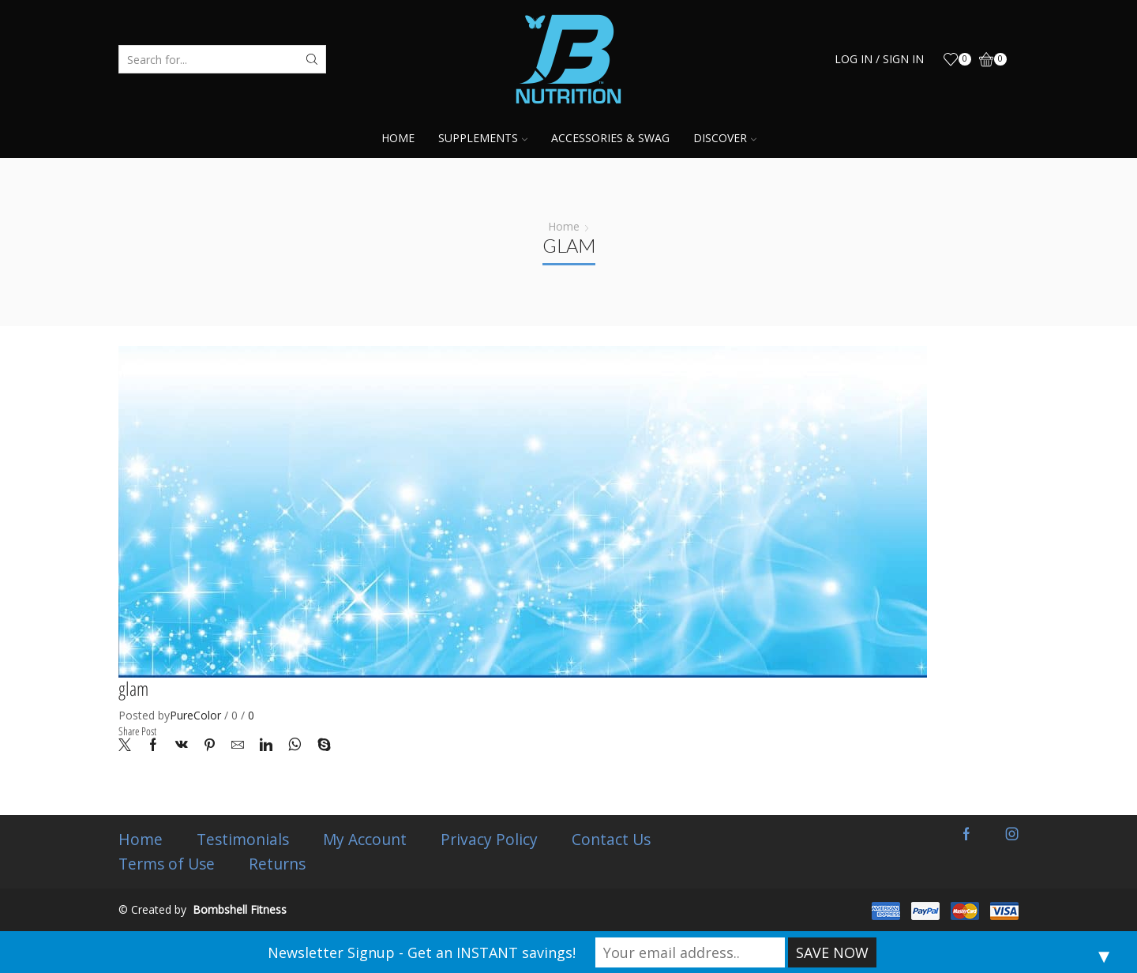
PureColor (195, 715)
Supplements (482, 137)
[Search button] (311, 59)
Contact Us (614, 839)
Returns (278, 864)
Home (398, 137)
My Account (366, 839)
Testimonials (243, 839)
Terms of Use (166, 864)
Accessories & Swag (610, 137)
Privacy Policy (491, 839)
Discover (724, 137)
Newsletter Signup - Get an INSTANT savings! (422, 952)
